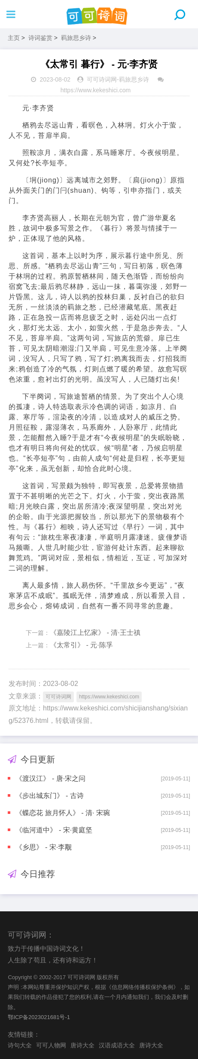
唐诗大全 (82, 1045)
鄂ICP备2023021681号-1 (39, 1017)
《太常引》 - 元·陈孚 (81, 645)
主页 (14, 37)
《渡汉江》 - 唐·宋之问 (50, 778)
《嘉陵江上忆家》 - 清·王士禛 (95, 632)
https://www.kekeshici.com (96, 90)
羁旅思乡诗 (76, 37)
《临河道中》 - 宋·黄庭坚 (53, 830)
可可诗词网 (102, 79)
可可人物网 (51, 1045)
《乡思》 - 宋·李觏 (43, 847)
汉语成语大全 (117, 1045)
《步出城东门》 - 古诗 (49, 795)
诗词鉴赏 (40, 37)
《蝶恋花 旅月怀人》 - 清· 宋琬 (62, 812)
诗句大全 (20, 1045)
